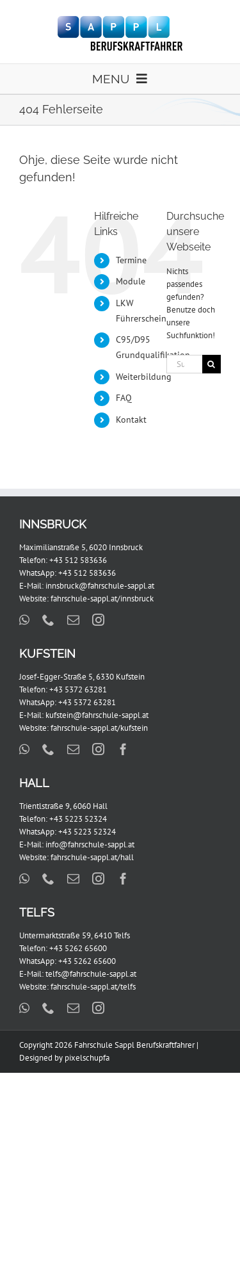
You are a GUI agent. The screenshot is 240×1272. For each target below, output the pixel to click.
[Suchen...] (184, 364)
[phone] (48, 620)
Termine (131, 260)
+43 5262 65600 (78, 948)
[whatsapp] (24, 620)
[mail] (73, 620)
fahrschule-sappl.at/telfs (93, 986)
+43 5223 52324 (78, 818)
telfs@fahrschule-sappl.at (90, 973)
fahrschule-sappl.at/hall (92, 857)
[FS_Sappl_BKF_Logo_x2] (120, 20)
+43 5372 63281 (78, 689)
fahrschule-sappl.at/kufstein (99, 727)
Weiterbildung (144, 376)
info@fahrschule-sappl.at (89, 844)
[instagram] (98, 620)
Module (130, 281)
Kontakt (131, 419)
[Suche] (211, 364)
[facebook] (123, 749)
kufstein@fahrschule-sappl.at (96, 715)
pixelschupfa (87, 1057)
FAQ (124, 398)
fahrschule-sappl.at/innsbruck (102, 598)
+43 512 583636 (78, 560)
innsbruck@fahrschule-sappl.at (99, 585)
